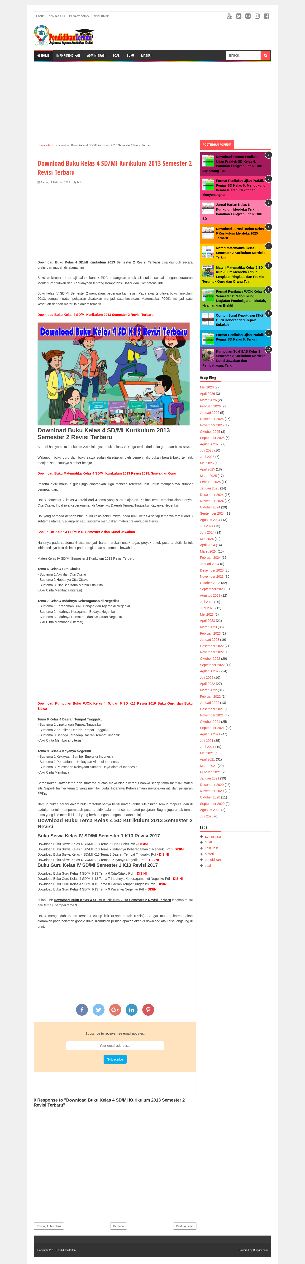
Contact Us (57, 16)
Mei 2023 (207, 614)
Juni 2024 (207, 532)
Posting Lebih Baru (49, 1226)
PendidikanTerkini (66, 1250)
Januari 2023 (209, 639)
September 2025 (212, 438)
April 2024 (207, 545)
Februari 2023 (210, 633)
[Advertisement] (152, 99)
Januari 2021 (209, 778)
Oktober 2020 (210, 797)
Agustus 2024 (210, 520)
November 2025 (212, 425)
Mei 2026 (207, 387)
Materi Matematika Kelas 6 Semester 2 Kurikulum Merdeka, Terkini (241, 252)
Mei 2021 (207, 753)
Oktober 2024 (210, 507)
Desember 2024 (212, 495)
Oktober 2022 (210, 658)
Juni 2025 (207, 457)
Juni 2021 (207, 747)
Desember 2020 (212, 785)
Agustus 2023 (210, 595)
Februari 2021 (210, 772)
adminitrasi (213, 836)
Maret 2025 (208, 476)
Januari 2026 (209, 413)
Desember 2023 (212, 570)
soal (208, 865)
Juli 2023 (206, 602)
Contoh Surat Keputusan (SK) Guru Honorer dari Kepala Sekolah (239, 320)
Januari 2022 (209, 703)
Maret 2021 (208, 766)
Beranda (118, 1226)
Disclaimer (101, 16)
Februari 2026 (210, 406)
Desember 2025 (212, 419)
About (40, 16)
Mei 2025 (207, 463)
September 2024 (212, 513)
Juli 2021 (206, 741)
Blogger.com (260, 1250)
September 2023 (212, 589)
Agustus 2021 (210, 734)
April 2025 (207, 469)
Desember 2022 (212, 646)
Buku (130, 55)
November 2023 (212, 576)
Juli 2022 (206, 677)
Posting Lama (184, 1226)
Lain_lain (211, 848)
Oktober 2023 (210, 583)
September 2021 (212, 728)
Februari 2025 (210, 482)
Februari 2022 (210, 696)
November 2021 (212, 715)
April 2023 (207, 621)
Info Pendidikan (68, 55)
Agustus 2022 (210, 671)
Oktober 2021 (210, 722)
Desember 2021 (212, 709)
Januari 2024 (209, 564)
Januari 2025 (209, 488)
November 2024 (212, 501)
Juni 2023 (207, 608)
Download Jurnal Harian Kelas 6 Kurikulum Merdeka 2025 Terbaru (240, 233)
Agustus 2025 (210, 444)
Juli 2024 (206, 526)
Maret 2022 (208, 690)
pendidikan (213, 860)
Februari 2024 (210, 557)
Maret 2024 (208, 551)
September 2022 (212, 665)
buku (80, 182)
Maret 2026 (208, 400)
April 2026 (207, 394)
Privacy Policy (79, 16)
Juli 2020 (206, 816)
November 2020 (212, 791)
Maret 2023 (208, 627)
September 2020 (212, 804)
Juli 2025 (206, 450)
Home (43, 55)
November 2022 (212, 652)
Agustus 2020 (210, 810)
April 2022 (207, 684)
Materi (146, 55)
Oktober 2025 (210, 432)
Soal (116, 55)
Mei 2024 (207, 539)
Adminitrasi (96, 55)
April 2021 (207, 759)
